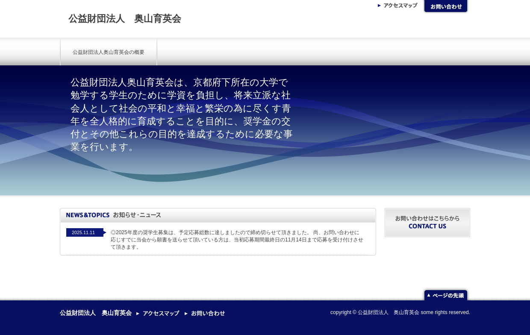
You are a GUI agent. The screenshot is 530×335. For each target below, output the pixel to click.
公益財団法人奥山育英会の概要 (108, 52)
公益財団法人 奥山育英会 (124, 18)
